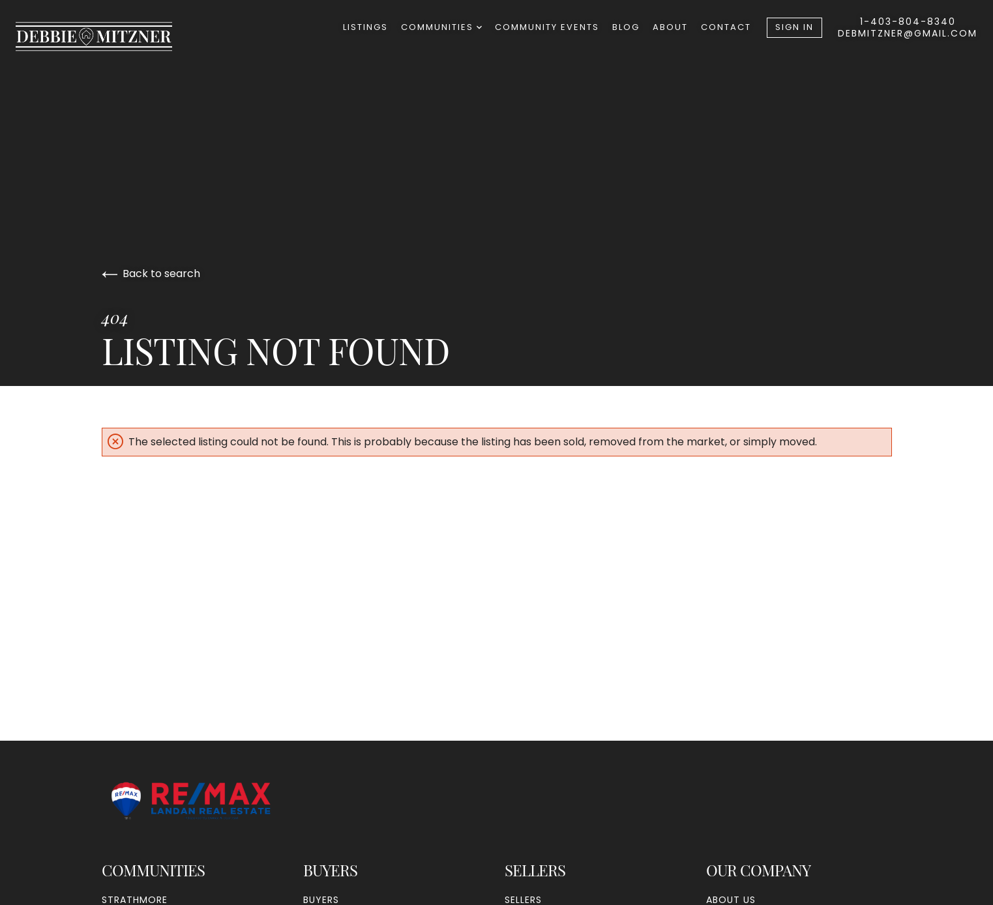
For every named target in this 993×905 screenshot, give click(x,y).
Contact (726, 27)
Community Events (547, 27)
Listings (365, 27)
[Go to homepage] (107, 36)
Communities (441, 27)
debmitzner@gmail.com (907, 33)
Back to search (151, 273)
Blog (626, 27)
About (670, 27)
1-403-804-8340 (908, 21)
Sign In (794, 27)
